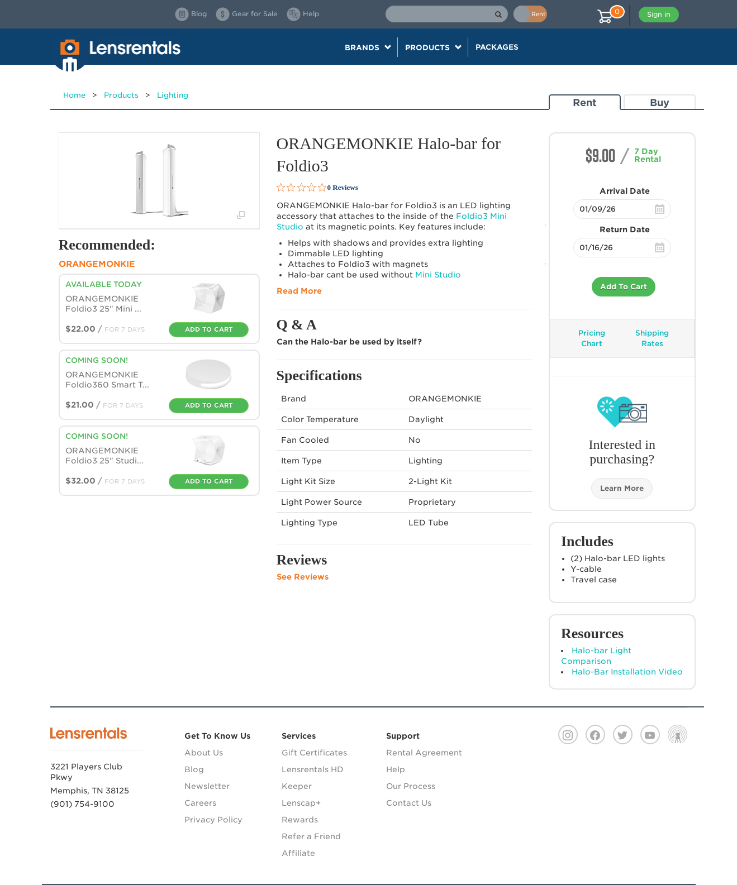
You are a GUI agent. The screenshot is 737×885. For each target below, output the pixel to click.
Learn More (622, 488)
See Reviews (303, 576)
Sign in (659, 14)
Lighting (172, 95)
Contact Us (408, 802)
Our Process (410, 786)
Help (395, 769)
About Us (203, 752)
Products (121, 95)
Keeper (297, 786)
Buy (659, 102)
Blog (194, 769)
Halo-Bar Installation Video (627, 671)
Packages (497, 46)
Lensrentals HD (313, 769)
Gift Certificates (314, 752)
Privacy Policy (213, 819)
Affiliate (298, 853)
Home (74, 95)
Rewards (300, 819)
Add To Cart (623, 287)
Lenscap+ (301, 802)
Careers (200, 802)
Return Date (625, 229)
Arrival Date (625, 190)
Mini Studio (438, 274)
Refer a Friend (311, 836)
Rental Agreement (424, 752)
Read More (299, 290)
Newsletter (207, 786)
